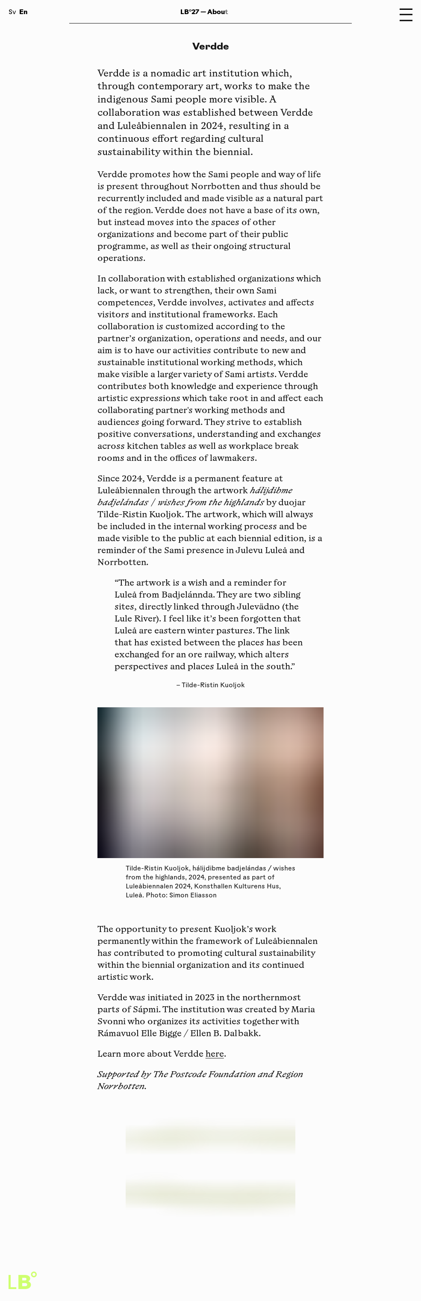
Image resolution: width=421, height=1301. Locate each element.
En (23, 12)
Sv (12, 12)
